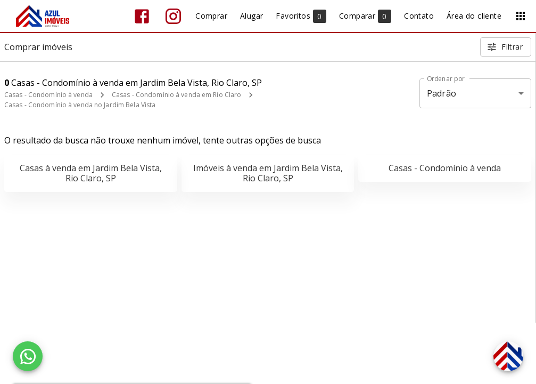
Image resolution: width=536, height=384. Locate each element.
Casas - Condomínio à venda (48, 94)
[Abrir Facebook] (142, 16)
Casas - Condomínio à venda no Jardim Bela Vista (79, 104)
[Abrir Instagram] (173, 16)
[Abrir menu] (520, 16)
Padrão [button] (441, 93)
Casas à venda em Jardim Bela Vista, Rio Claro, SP (91, 173)
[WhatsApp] (28, 356)
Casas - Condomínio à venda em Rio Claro (176, 94)
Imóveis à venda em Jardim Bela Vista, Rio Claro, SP (268, 173)
